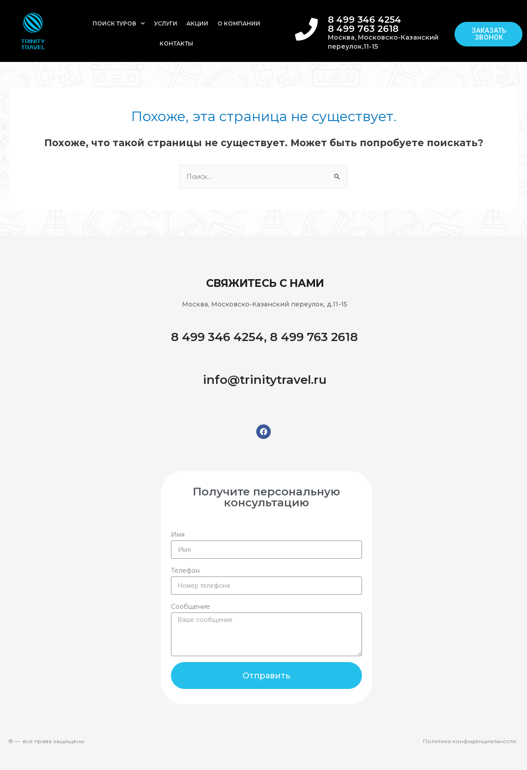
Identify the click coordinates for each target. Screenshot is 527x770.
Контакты (176, 43)
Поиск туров (119, 23)
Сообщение (190, 606)
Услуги (165, 23)
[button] (488, 34)
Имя (178, 534)
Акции (197, 23)
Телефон (185, 570)
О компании (238, 23)
